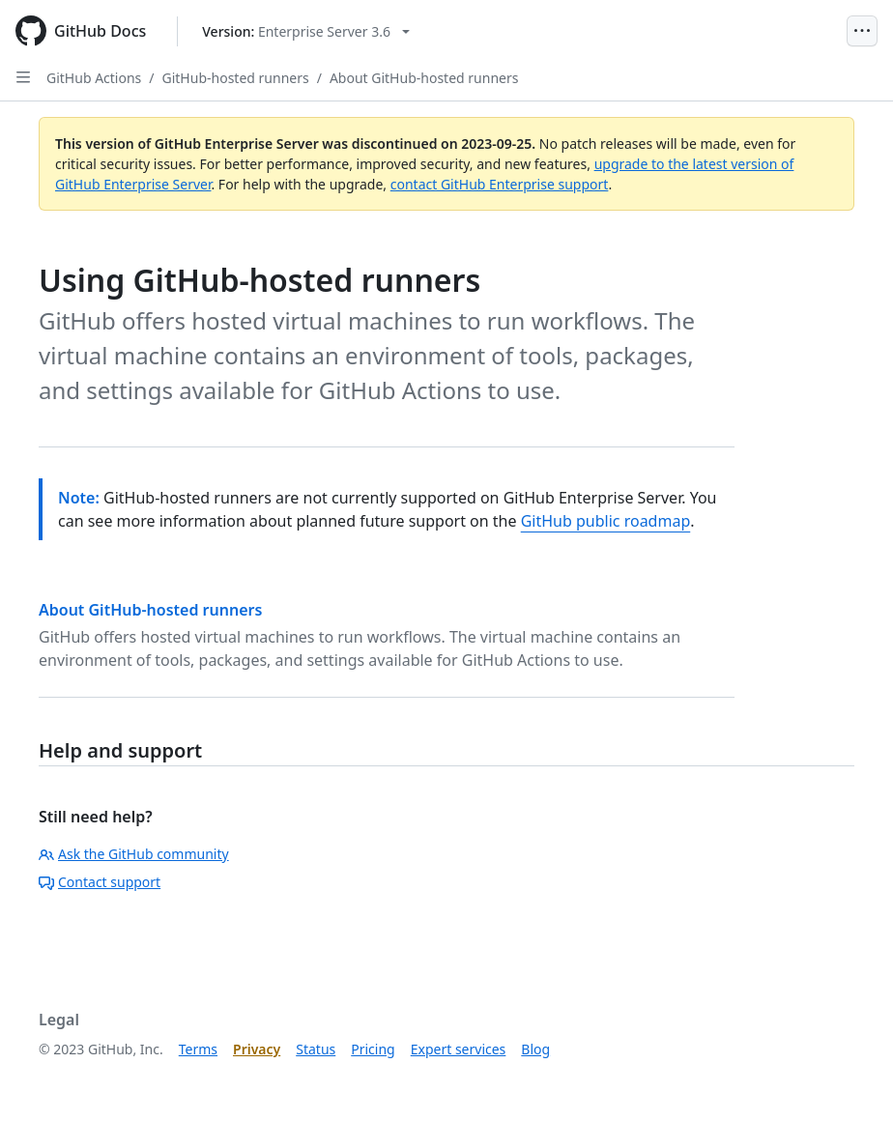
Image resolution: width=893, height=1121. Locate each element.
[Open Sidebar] (23, 77)
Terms (198, 1049)
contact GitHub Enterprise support (499, 184)
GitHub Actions (93, 78)
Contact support (99, 882)
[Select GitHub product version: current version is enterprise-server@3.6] (305, 31)
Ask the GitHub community (134, 854)
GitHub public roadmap (606, 521)
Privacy (256, 1049)
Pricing (372, 1049)
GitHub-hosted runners (235, 78)
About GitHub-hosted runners (424, 78)
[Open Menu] (862, 30)
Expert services (458, 1049)
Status (315, 1049)
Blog (535, 1049)
